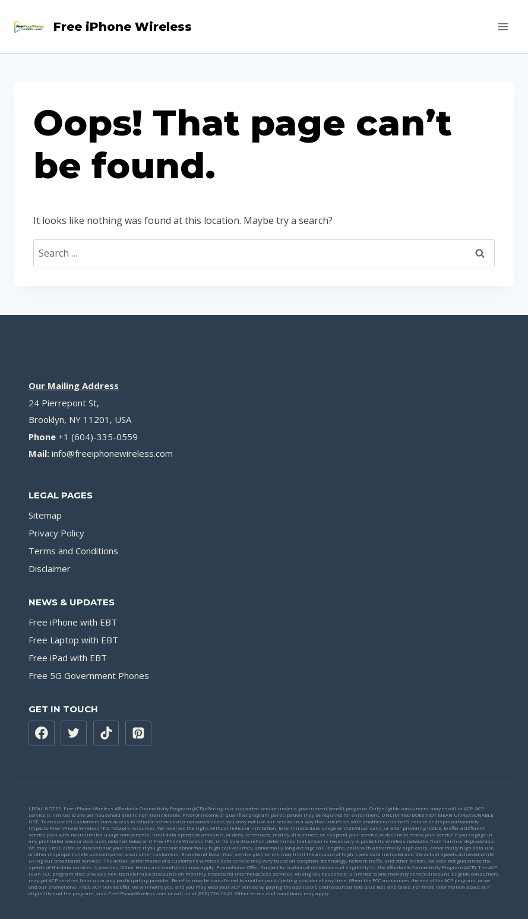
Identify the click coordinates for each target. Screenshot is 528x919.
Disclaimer (50, 568)
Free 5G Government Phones (89, 675)
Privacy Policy (56, 533)
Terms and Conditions (73, 551)
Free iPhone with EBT (73, 622)
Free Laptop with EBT (73, 640)
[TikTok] (106, 734)
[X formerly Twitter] (74, 734)
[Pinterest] (138, 734)
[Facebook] (42, 734)
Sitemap (45, 515)
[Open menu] (503, 26)
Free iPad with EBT (68, 658)
